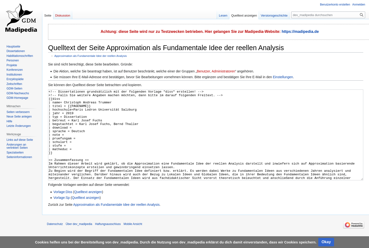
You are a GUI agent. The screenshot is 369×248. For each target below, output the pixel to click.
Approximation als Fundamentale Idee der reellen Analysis (90, 55)
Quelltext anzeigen (88, 210)
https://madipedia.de (300, 32)
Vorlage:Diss (62, 210)
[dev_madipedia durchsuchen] (328, 15)
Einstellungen (283, 77)
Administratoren (223, 71)
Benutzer (203, 71)
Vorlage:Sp (61, 216)
